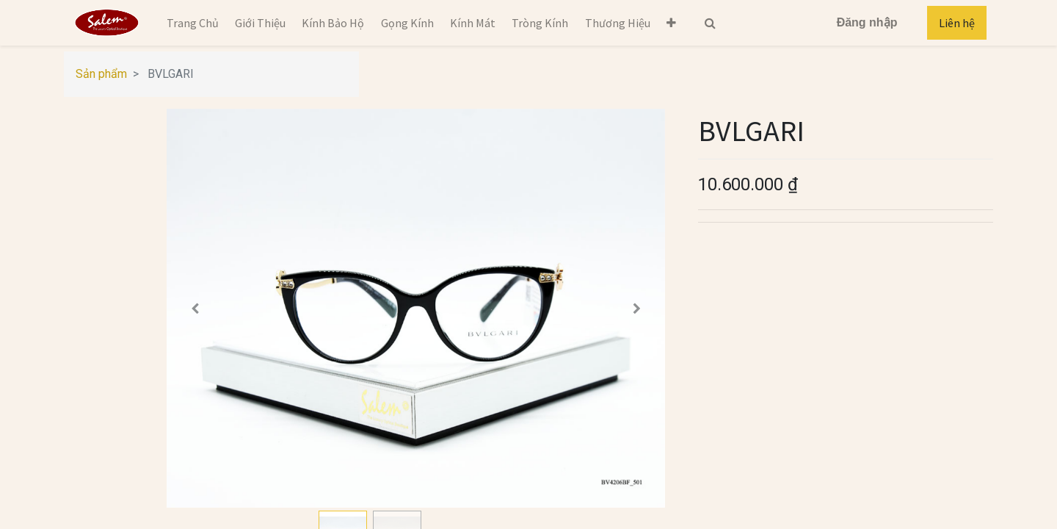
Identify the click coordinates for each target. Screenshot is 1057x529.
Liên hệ (957, 22)
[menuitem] (192, 22)
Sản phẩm (101, 74)
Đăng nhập (867, 22)
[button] (671, 22)
